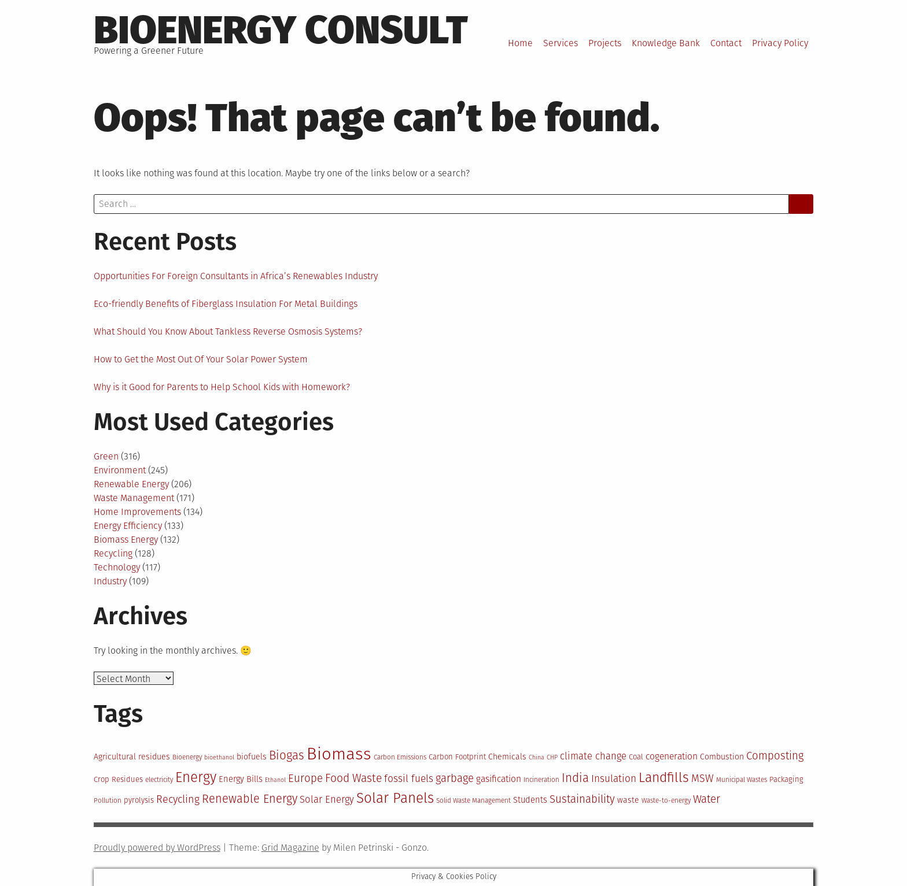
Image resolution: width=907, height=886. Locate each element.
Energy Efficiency (128, 525)
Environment (120, 470)
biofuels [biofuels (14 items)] (252, 757)
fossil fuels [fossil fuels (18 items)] (408, 779)
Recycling (113, 553)
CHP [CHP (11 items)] (552, 757)
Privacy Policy (780, 43)
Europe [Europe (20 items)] (305, 778)
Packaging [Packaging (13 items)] (786, 779)
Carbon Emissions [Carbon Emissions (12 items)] (400, 757)
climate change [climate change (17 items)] (593, 756)
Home (520, 43)
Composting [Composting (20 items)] (774, 756)
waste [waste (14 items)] (628, 800)
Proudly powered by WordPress (157, 847)
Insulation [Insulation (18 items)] (613, 779)
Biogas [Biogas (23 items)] (286, 755)
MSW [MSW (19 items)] (702, 778)
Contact (726, 43)
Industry (110, 581)
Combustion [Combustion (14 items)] (722, 757)
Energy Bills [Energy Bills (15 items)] (241, 779)
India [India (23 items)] (575, 778)
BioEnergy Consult (281, 30)
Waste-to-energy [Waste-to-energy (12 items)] (666, 800)
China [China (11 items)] (536, 757)
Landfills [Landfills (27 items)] (664, 777)
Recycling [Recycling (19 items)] (178, 799)
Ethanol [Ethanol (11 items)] (275, 780)
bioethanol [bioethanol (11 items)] (219, 757)
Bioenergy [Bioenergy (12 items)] (187, 757)
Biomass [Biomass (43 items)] (339, 754)
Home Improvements (137, 511)
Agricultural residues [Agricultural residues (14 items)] (132, 757)
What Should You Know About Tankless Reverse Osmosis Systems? (228, 331)
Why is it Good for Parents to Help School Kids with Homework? (222, 386)
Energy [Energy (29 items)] (195, 777)
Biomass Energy (126, 539)
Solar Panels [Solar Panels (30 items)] (395, 797)
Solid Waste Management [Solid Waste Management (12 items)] (473, 800)
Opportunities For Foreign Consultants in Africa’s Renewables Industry (236, 275)
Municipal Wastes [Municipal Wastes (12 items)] (741, 780)
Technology (117, 567)
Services (560, 43)
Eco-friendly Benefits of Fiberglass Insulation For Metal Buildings (225, 303)
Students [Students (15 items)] (530, 800)
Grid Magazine (290, 847)
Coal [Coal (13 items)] (636, 756)
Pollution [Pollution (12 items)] (107, 800)
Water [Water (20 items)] (706, 799)
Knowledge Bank (666, 43)
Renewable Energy (131, 484)
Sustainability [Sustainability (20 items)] (582, 799)
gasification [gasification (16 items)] (498, 778)
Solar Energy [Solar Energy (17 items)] (327, 799)
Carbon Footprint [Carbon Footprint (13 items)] (457, 756)
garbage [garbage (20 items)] (455, 778)
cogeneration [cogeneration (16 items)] (672, 756)
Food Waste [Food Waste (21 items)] (353, 778)
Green (106, 456)
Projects (604, 43)
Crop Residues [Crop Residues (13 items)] (118, 779)
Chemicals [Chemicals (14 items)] (507, 757)
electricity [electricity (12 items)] (159, 780)
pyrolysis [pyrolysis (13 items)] (139, 800)
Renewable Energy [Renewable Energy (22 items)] (249, 799)
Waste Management (134, 497)
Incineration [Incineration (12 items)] (541, 780)
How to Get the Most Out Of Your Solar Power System (201, 359)
